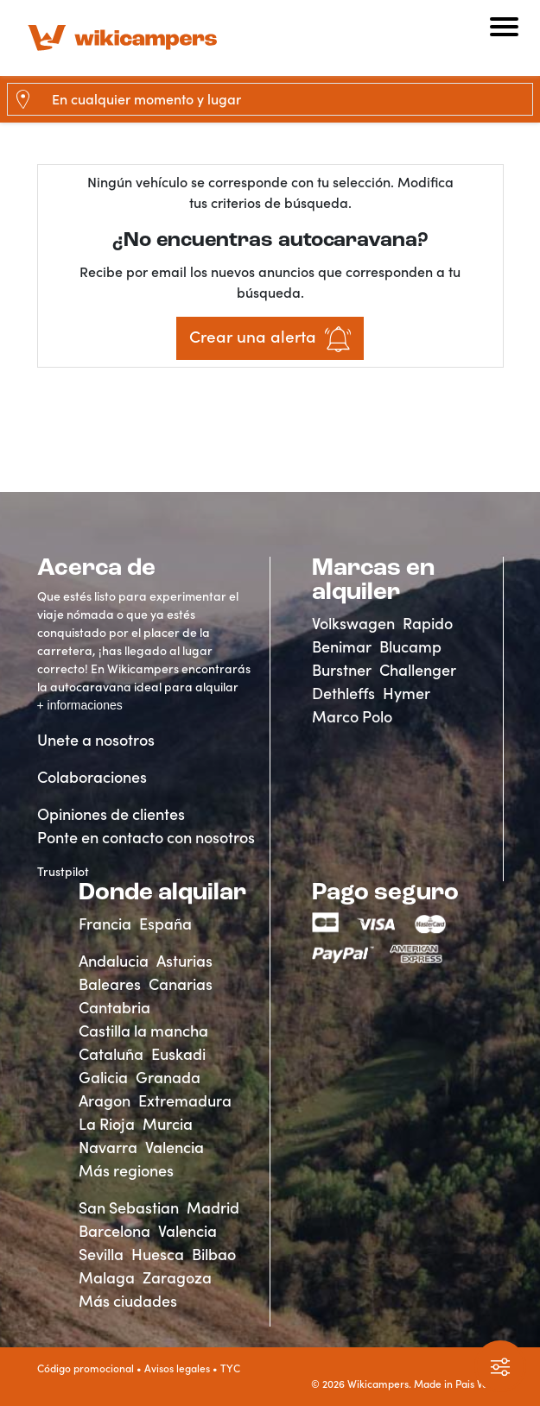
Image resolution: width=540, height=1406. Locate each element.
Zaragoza (177, 1278)
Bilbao (214, 1254)
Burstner (342, 670)
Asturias (184, 961)
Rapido (428, 624)
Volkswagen (353, 624)
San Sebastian (129, 1208)
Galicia (103, 1078)
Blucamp (410, 647)
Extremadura (185, 1101)
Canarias (181, 984)
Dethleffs (343, 693)
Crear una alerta (270, 339)
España (165, 924)
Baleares (110, 984)
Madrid (213, 1208)
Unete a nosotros (96, 740)
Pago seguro (385, 893)
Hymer (406, 693)
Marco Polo (352, 717)
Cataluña (111, 1054)
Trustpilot (63, 872)
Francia (105, 924)
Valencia (174, 1147)
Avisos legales (177, 1368)
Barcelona (114, 1231)
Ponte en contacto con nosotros (146, 838)
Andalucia (114, 961)
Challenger (417, 670)
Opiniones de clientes (111, 814)
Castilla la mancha (143, 1031)
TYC (230, 1368)
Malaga (107, 1278)
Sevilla (101, 1254)
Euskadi (178, 1054)
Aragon (104, 1101)
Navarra (108, 1147)
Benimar (342, 647)
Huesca (157, 1254)
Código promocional (85, 1368)
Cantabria (114, 1008)
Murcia (168, 1124)
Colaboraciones (92, 777)
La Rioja (107, 1124)
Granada (168, 1078)
